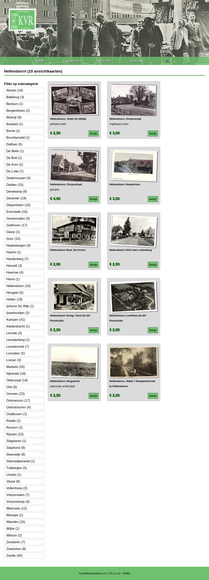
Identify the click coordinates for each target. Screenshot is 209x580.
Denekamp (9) (16, 191)
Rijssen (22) (15, 434)
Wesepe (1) (14, 515)
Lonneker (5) (15, 353)
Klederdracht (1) (18, 326)
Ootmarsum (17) (18, 400)
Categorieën (72, 61)
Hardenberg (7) (17, 259)
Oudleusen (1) (16, 414)
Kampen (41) (15, 319)
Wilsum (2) (14, 535)
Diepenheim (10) (18, 205)
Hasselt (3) (14, 265)
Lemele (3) (14, 333)
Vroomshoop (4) (18, 501)
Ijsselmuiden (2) (17, 313)
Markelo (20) (15, 367)
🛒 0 (169, 61)
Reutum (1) (14, 427)
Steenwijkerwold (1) (20, 461)
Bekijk (93, 133)
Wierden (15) (15, 522)
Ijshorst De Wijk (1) (20, 306)
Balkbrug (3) (15, 97)
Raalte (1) (13, 420)
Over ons (104, 61)
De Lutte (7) (14, 171)
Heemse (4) (14, 272)
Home (40, 61)
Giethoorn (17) (16, 225)
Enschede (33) (17, 211)
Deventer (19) (16, 198)
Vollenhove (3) (16, 488)
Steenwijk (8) (15, 454)
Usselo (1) (13, 474)
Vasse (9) (13, 481)
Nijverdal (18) (16, 373)
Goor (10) (13, 238)
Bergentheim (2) (18, 110)
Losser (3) (13, 360)
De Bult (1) (14, 158)
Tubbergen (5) (16, 468)
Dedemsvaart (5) (18, 178)
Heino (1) (13, 279)
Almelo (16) (14, 90)
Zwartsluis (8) (16, 549)
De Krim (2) (14, 164)
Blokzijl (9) (13, 117)
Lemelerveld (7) (17, 346)
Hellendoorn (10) (18, 286)
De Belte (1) (15, 151)
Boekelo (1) (14, 124)
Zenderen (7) (15, 542)
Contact (137, 61)
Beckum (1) (14, 104)
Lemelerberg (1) (18, 340)
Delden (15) (14, 185)
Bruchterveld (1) (18, 137)
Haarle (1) (13, 252)
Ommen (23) (15, 394)
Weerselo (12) (16, 508)
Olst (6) (11, 387)
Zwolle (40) (14, 555)
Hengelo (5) (14, 292)
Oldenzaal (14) (17, 380)
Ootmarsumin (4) (18, 407)
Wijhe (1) (12, 528)
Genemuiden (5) (18, 218)
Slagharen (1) (16, 441)
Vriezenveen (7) (17, 495)
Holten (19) (14, 299)
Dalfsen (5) (14, 144)
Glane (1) (13, 232)
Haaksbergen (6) (18, 245)
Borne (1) (13, 131)
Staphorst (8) (15, 447)
